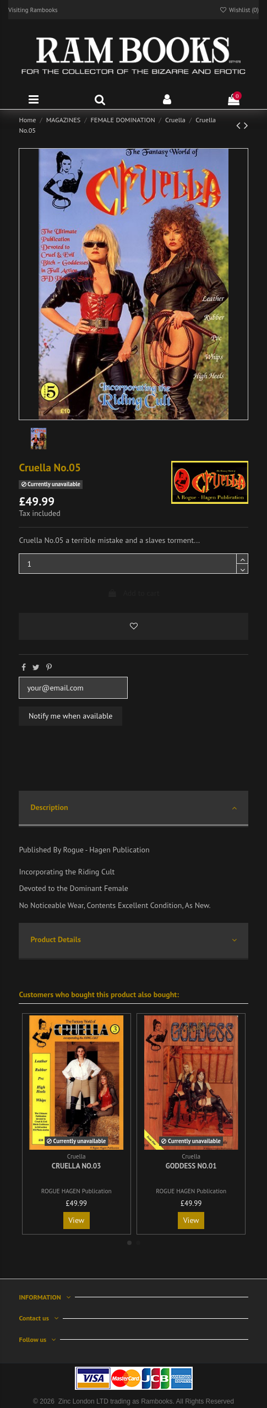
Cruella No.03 (76, 1166)
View (76, 1220)
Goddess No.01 (191, 1166)
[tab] (133, 809)
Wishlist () (239, 10)
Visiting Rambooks (33, 10)
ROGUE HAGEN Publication (76, 1191)
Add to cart (133, 593)
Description (133, 808)
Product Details (133, 940)
